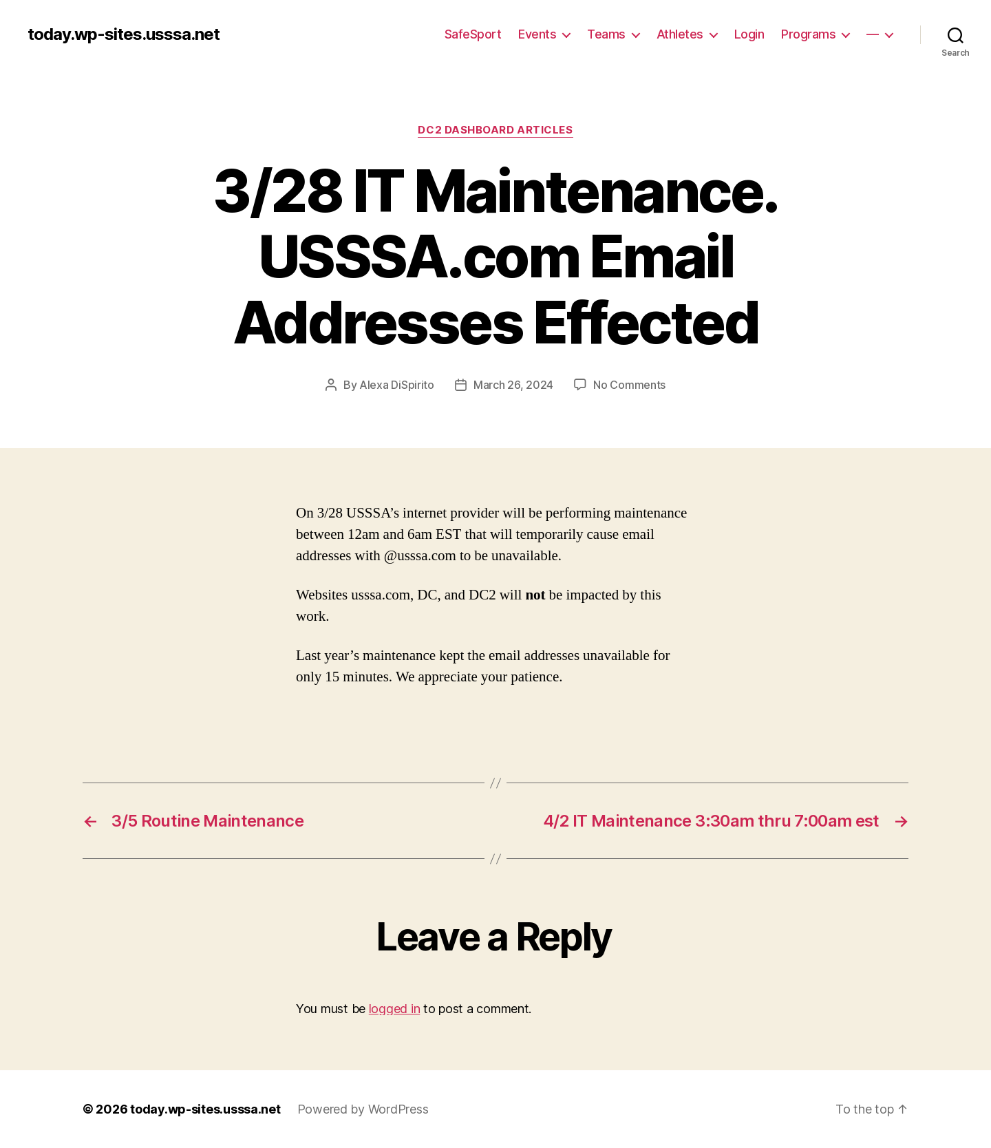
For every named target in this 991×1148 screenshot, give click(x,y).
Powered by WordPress (363, 1109)
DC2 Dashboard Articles (495, 130)
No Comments (629, 385)
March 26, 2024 (513, 385)
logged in (394, 1008)
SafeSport (473, 34)
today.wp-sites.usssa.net (124, 34)
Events (537, 34)
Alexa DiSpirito (396, 385)
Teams (606, 34)
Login (749, 34)
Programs (808, 34)
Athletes (680, 34)
